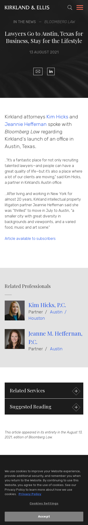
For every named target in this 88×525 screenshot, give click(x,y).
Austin (56, 312)
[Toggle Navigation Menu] (79, 8)
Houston (36, 318)
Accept (44, 517)
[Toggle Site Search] (70, 7)
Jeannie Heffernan (26, 124)
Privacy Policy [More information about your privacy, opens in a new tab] (30, 495)
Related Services (44, 391)
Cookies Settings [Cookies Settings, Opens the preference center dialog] (44, 504)
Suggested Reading (44, 407)
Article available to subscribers (30, 238)
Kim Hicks (57, 117)
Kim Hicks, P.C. (47, 305)
